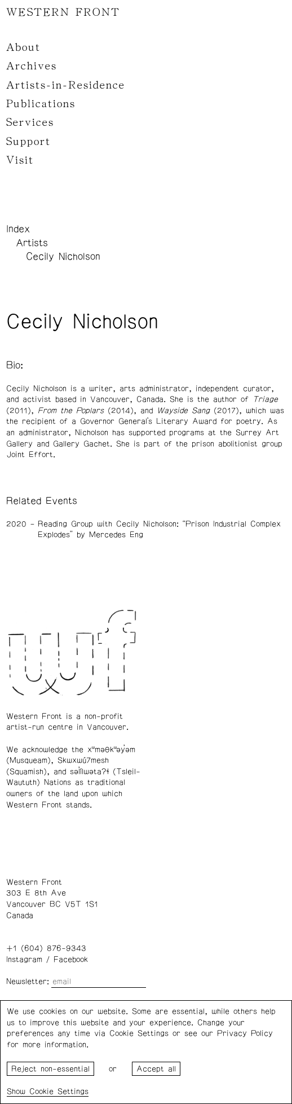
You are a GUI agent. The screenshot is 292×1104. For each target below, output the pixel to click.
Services (30, 122)
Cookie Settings (59, 1092)
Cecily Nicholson (63, 257)
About (23, 47)
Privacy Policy (245, 1033)
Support (28, 141)
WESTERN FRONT (63, 12)
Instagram (24, 960)
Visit (20, 160)
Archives (31, 66)
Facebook (71, 960)
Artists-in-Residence (65, 85)
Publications (41, 103)
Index (18, 229)
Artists (32, 243)
